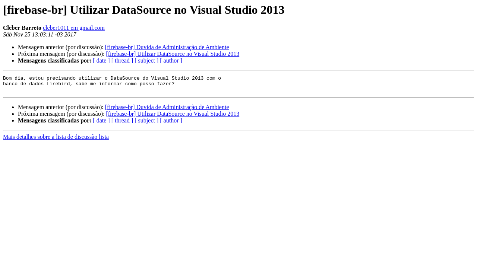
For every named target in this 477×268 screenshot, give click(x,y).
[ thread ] (122, 60)
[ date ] (101, 60)
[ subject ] (146, 60)
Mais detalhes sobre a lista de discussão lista (56, 140)
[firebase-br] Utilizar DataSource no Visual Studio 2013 (172, 54)
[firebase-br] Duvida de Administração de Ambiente (167, 47)
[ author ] (171, 60)
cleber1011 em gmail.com (74, 28)
